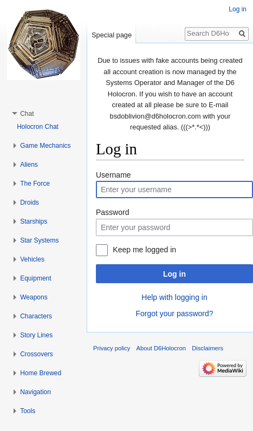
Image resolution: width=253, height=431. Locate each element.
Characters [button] (36, 316)
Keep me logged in (144, 249)
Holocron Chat (38, 126)
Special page (112, 35)
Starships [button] (33, 221)
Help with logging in (174, 297)
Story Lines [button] (36, 335)
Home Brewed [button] (40, 373)
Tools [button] (27, 411)
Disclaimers (207, 348)
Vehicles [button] (32, 259)
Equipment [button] (35, 278)
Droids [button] (29, 202)
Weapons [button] (33, 297)
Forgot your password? (174, 313)
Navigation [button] (35, 392)
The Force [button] (35, 183)
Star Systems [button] (39, 240)
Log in (174, 274)
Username (113, 175)
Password (112, 212)
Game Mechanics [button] (45, 145)
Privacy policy (111, 348)
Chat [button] (27, 113)
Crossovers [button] (36, 354)
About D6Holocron (161, 348)
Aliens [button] (29, 164)
